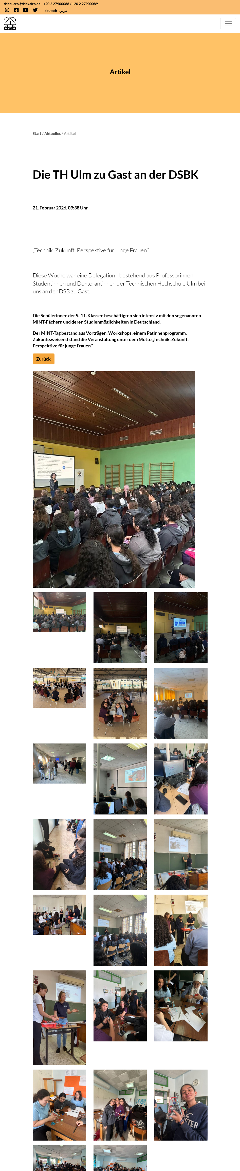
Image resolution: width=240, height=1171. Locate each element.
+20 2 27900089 (85, 4)
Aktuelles (52, 133)
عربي (63, 10)
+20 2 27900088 (56, 4)
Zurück (43, 359)
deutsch (51, 10)
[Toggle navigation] (228, 23)
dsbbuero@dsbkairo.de (22, 4)
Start (37, 133)
